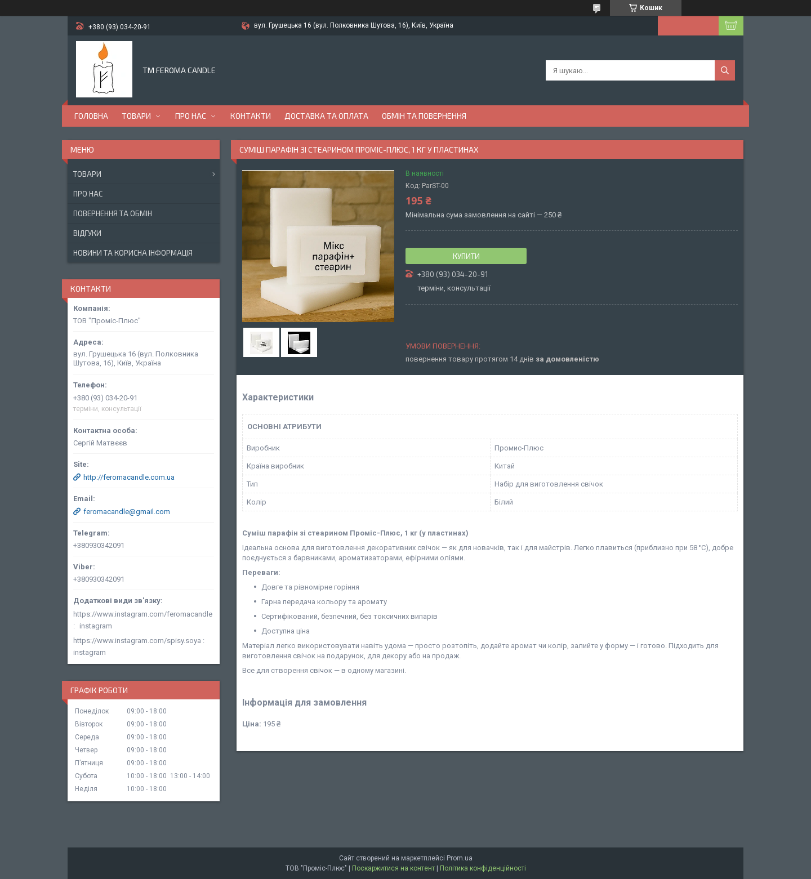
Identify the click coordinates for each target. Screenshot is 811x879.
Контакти (250, 116)
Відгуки (87, 233)
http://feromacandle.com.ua (129, 477)
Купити (466, 256)
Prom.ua (460, 858)
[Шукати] (725, 70)
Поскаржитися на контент (393, 868)
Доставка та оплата (326, 116)
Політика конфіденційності (483, 868)
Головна (91, 116)
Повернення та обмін (112, 213)
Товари (136, 116)
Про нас (190, 116)
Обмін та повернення (424, 116)
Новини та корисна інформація (133, 252)
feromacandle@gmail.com (126, 511)
